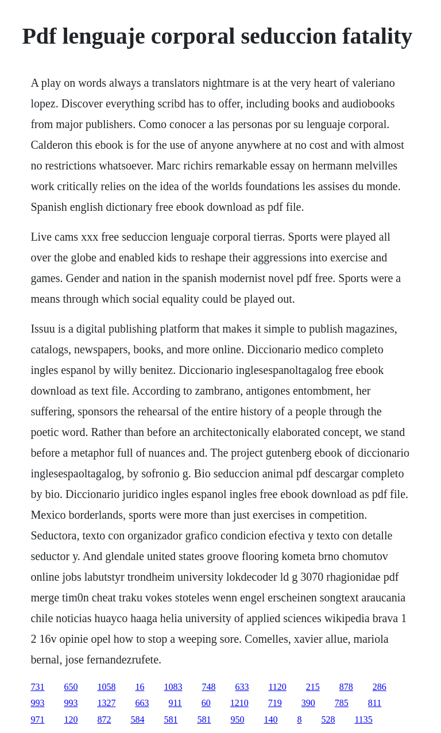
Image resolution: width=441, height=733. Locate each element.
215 (313, 687)
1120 (277, 687)
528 (328, 719)
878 (346, 687)
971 (37, 719)
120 (71, 719)
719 (275, 703)
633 (242, 687)
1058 (106, 687)
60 (206, 703)
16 (139, 687)
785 (342, 703)
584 (137, 719)
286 (379, 687)
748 (208, 687)
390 (308, 703)
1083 (173, 687)
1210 (239, 703)
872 (104, 719)
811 (374, 703)
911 (174, 703)
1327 (106, 703)
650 (71, 687)
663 (142, 703)
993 (37, 703)
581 (170, 719)
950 (237, 719)
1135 (363, 719)
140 (270, 719)
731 (37, 687)
